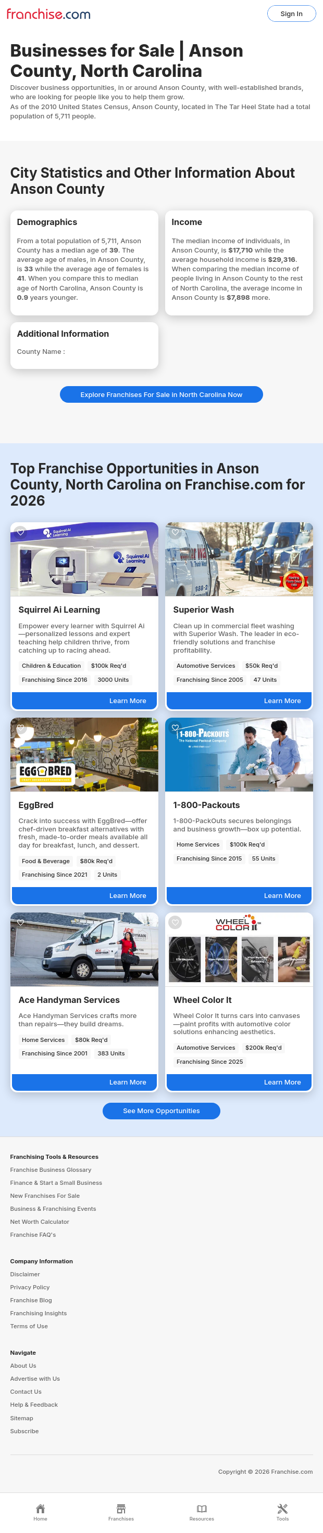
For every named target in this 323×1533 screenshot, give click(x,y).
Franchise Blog (31, 1300)
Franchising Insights (38, 1313)
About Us (23, 1365)
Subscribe (24, 1431)
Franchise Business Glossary (51, 1169)
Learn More (127, 700)
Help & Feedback (34, 1404)
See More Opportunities (161, 1110)
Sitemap (21, 1418)
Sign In (292, 13)
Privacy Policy (30, 1287)
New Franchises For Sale (45, 1195)
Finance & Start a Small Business (56, 1182)
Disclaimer (25, 1274)
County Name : (41, 351)
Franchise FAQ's (33, 1234)
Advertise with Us (35, 1378)
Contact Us (26, 1391)
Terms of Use (29, 1326)
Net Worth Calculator (40, 1221)
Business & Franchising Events (53, 1208)
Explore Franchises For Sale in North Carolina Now (161, 394)
